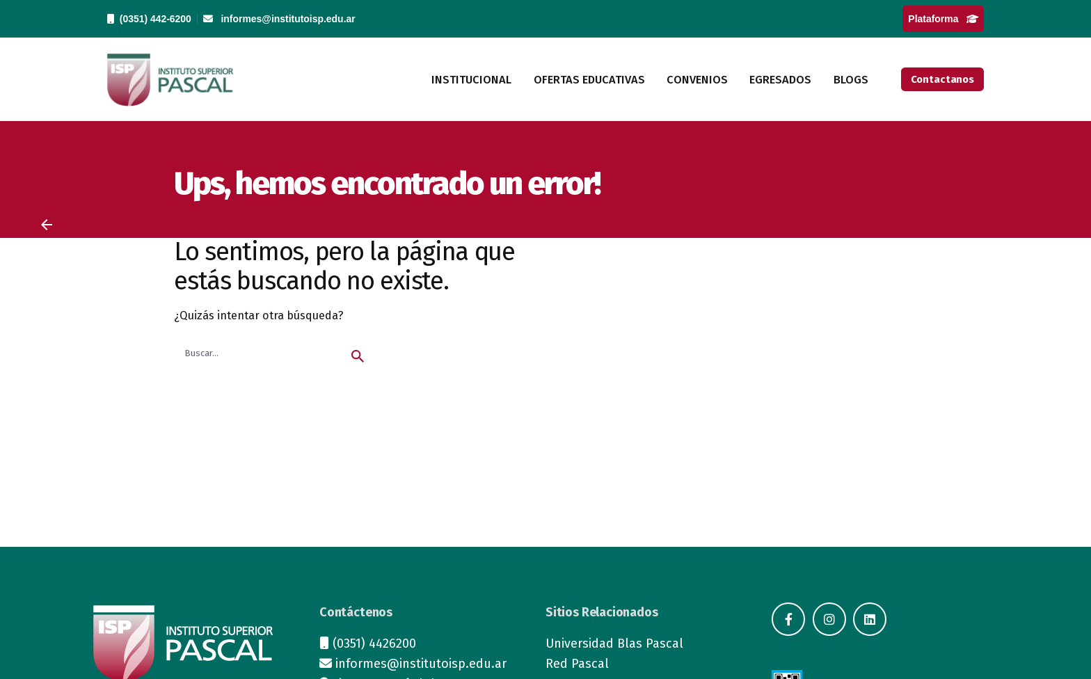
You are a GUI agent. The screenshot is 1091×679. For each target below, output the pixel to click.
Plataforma (943, 18)
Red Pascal (577, 663)
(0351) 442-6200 (149, 18)
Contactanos (942, 79)
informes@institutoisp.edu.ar (279, 18)
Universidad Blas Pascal (614, 643)
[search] (357, 356)
